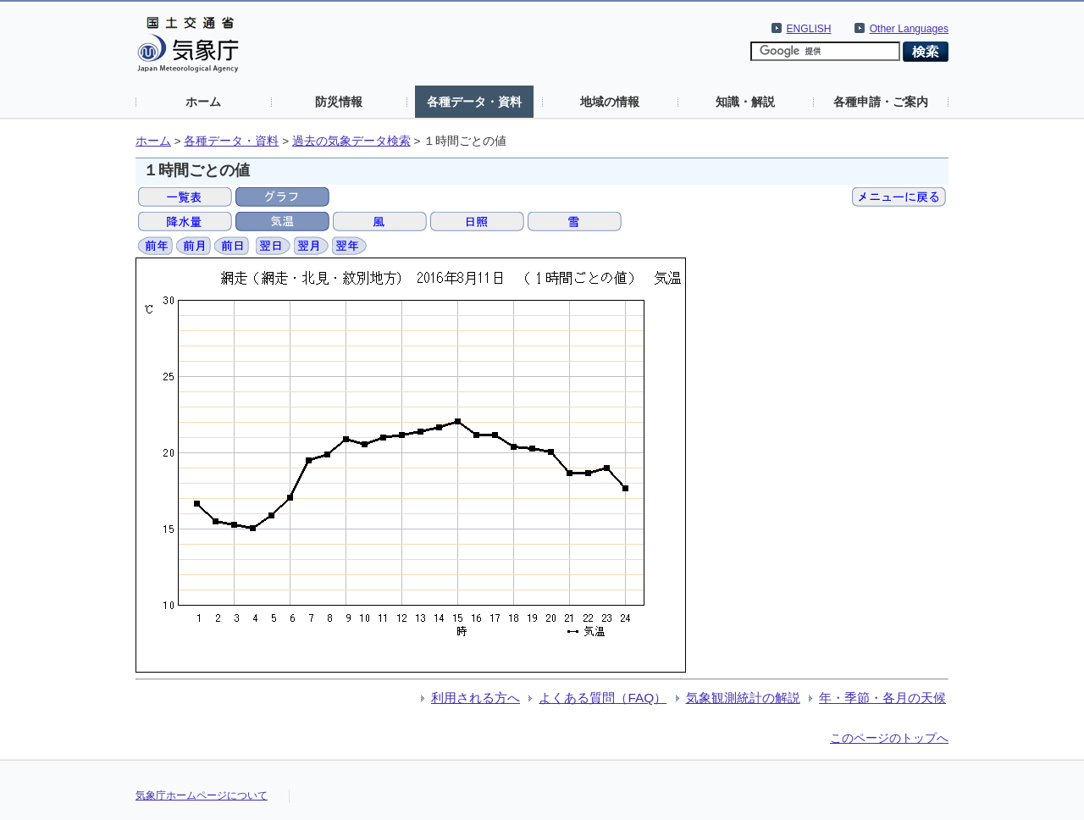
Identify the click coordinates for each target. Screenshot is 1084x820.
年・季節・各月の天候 (882, 697)
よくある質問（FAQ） (602, 697)
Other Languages (909, 29)
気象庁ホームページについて (202, 795)
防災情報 (338, 101)
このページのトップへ (889, 738)
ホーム (203, 101)
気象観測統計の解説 (743, 697)
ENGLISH (809, 29)
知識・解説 (745, 101)
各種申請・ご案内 (880, 101)
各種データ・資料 (474, 101)
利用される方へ (475, 697)
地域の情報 (609, 101)
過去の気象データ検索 (351, 141)
